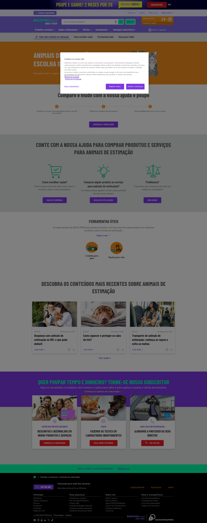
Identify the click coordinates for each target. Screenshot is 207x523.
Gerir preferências (71, 86)
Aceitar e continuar (135, 86)
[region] (104, 73)
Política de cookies (72, 77)
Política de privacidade (73, 79)
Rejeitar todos (115, 86)
